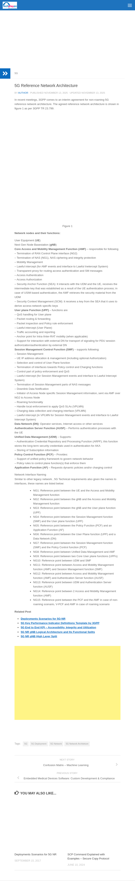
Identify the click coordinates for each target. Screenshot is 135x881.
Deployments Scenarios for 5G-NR (43, 618)
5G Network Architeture (77, 743)
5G (16, 73)
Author (23, 93)
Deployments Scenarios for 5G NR (35, 854)
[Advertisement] (67, 39)
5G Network (56, 743)
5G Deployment (38, 743)
